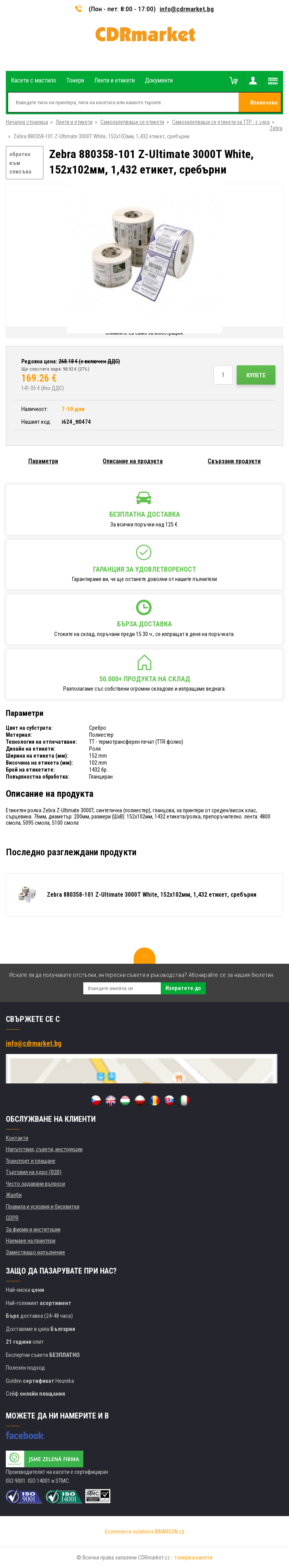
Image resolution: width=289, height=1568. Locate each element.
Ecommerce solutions (129, 1531)
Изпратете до (183, 988)
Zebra (276, 128)
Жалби (14, 1194)
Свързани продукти (234, 461)
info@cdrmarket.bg (187, 9)
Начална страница (27, 122)
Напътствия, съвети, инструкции (44, 1149)
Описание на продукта (133, 461)
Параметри (43, 461)
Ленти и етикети (74, 122)
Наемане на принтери (30, 1240)
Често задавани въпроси (35, 1183)
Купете (256, 375)
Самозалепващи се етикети (132, 122)
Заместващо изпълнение (35, 1252)
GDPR (12, 1217)
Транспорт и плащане (30, 1160)
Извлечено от (264, 106)
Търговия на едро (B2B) (34, 1172)
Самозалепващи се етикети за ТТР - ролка (221, 122)
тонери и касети (193, 1557)
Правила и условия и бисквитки (42, 1206)
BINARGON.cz (169, 1531)
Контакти (17, 1138)
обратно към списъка (20, 163)
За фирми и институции (33, 1229)
